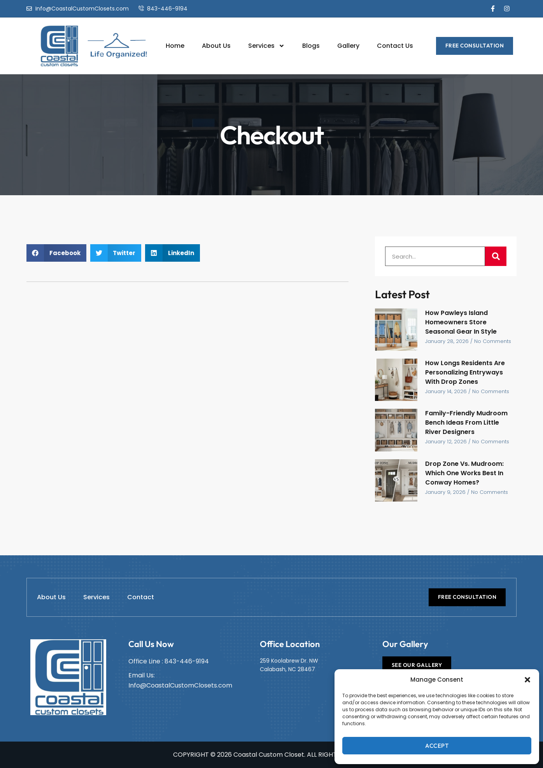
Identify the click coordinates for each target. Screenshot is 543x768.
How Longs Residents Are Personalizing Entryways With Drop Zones (465, 372)
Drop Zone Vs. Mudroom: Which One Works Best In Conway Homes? (464, 473)
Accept (436, 745)
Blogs (311, 45)
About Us (216, 45)
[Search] (495, 256)
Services (266, 46)
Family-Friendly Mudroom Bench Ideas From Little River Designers (466, 422)
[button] (527, 680)
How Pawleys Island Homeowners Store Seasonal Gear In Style (461, 322)
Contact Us (395, 45)
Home (175, 45)
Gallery (348, 45)
